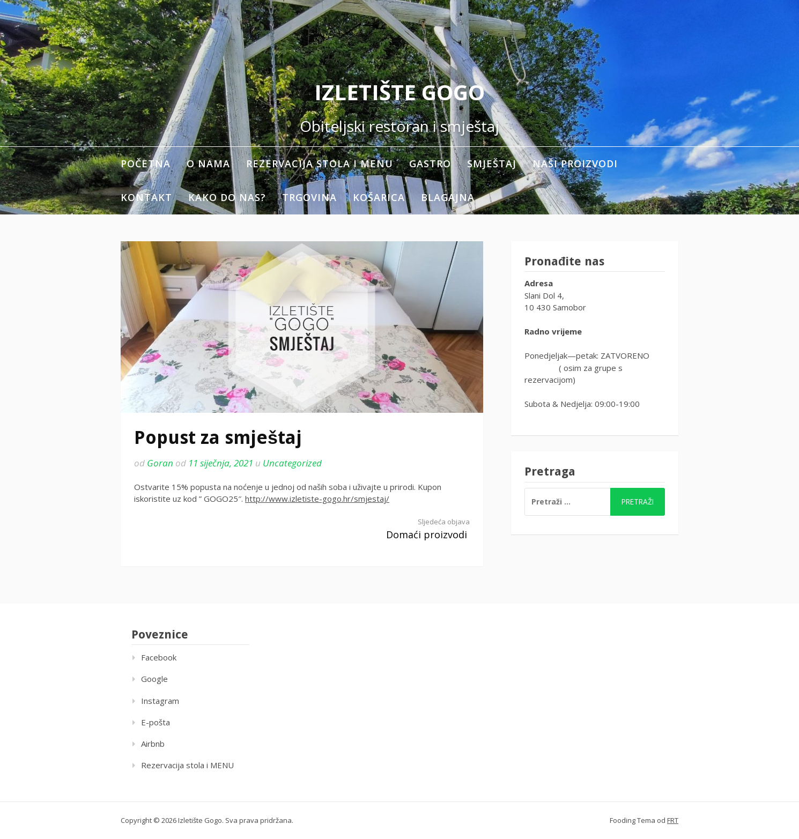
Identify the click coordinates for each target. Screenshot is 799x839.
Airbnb (153, 743)
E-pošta (155, 722)
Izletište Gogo (399, 92)
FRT (672, 820)
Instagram (160, 700)
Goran (160, 463)
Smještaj (491, 163)
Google (154, 678)
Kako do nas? (227, 197)
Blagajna (448, 197)
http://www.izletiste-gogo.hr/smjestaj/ (317, 498)
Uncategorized (292, 463)
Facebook (158, 657)
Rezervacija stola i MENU (319, 163)
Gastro (430, 163)
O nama (208, 163)
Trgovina (309, 197)
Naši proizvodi (575, 163)
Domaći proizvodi (394, 529)
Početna (146, 163)
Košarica (379, 197)
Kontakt (146, 197)
